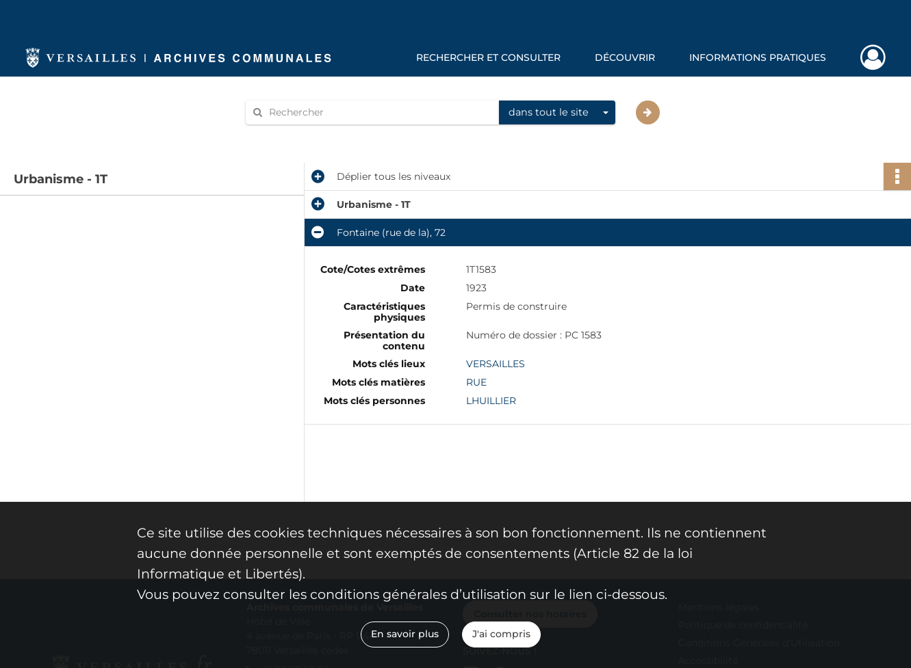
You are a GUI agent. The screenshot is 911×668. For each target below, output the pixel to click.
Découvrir (625, 57)
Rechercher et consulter (488, 57)
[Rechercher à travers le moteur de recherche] (379, 112)
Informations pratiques (757, 57)
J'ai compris (501, 634)
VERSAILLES (495, 364)
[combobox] (557, 113)
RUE (476, 382)
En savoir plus (405, 634)
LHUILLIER (491, 401)
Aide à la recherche (300, 136)
